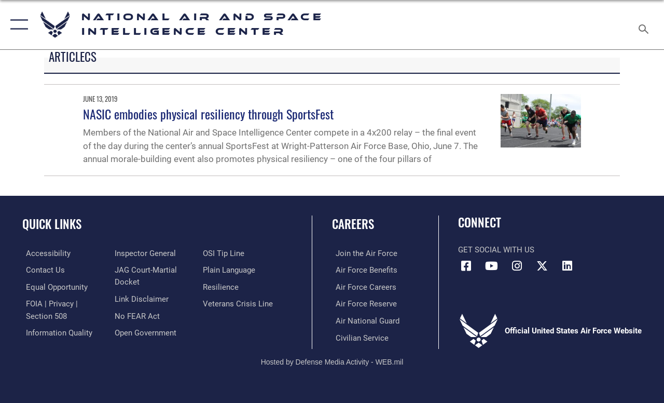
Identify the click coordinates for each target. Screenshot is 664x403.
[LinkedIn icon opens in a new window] (567, 266)
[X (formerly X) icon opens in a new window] (542, 266)
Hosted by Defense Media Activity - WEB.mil (332, 360)
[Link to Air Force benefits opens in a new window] (363, 270)
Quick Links (51, 224)
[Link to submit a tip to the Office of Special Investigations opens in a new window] (224, 253)
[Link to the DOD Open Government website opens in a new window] (144, 331)
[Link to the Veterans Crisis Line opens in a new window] (239, 302)
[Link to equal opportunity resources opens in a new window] (53, 286)
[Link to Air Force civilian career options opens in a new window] (358, 336)
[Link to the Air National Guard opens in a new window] (364, 319)
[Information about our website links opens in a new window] (140, 298)
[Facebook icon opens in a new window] (466, 266)
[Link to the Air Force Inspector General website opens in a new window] (143, 253)
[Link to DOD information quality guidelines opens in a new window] (55, 331)
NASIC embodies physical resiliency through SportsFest (208, 113)
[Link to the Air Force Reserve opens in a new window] (362, 302)
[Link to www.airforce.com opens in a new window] (363, 253)
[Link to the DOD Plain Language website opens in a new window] (230, 270)
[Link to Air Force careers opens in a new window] (362, 286)
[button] (17, 24)
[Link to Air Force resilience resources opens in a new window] (222, 286)
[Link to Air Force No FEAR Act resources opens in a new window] (135, 314)
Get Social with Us (496, 249)
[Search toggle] (645, 24)
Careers (353, 224)
